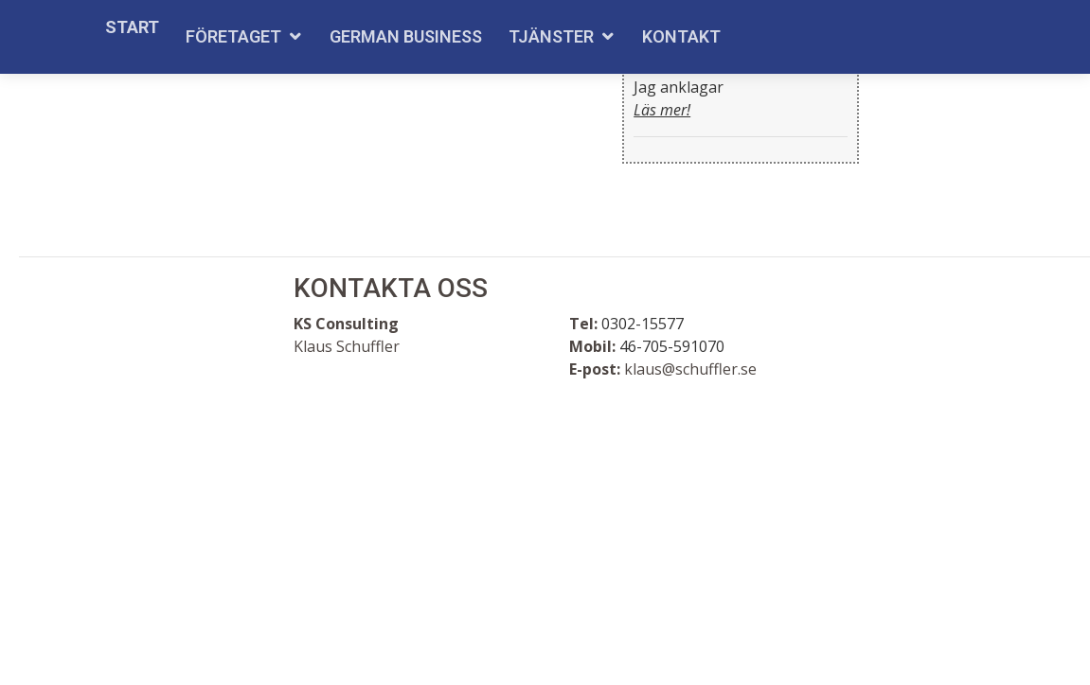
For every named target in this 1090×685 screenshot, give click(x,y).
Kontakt (681, 36)
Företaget (233, 36)
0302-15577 (642, 323)
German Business (406, 36)
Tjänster (551, 36)
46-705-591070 (671, 346)
